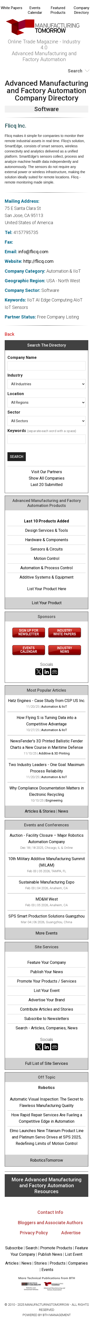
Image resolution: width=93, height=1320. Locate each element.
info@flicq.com (33, 251)
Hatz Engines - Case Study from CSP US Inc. (46, 700)
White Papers (11, 8)
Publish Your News (46, 971)
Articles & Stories (40, 811)
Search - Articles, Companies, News (47, 1028)
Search (31, 1248)
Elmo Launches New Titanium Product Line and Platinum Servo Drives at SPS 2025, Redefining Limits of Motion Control (47, 1137)
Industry (15, 375)
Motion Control (46, 558)
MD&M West (46, 899)
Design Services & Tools (46, 530)
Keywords (16, 430)
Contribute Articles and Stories (46, 1009)
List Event (73, 1254)
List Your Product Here (46, 588)
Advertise (71, 1232)
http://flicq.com (38, 261)
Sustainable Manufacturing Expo (46, 882)
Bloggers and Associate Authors (50, 1222)
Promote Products (56, 1248)
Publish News (50, 1254)
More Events (46, 933)
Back (9, 334)
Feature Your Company (46, 962)
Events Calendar (35, 10)
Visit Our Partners (46, 471)
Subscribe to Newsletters (46, 1018)
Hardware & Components (46, 539)
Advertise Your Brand (47, 1000)
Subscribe (14, 1248)
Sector (13, 412)
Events (46, 1269)
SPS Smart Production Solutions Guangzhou (46, 916)
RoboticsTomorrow (46, 1160)
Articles (12, 1263)
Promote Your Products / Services (46, 981)
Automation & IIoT (54, 706)
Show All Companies (46, 478)
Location (15, 393)
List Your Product (47, 603)
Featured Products (58, 10)
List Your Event (47, 990)
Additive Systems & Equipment (46, 577)
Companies (78, 1263)
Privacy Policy (34, 1232)
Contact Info (50, 1212)
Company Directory (81, 10)
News (63, 811)
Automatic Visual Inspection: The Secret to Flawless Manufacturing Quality (46, 1102)
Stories (40, 1263)
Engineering (54, 800)
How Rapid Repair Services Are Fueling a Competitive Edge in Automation (46, 1118)
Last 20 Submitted (46, 484)
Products (57, 1263)
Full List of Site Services (46, 1063)
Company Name (22, 357)
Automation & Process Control (46, 568)
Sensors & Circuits (47, 549)
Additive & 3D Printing (54, 753)
